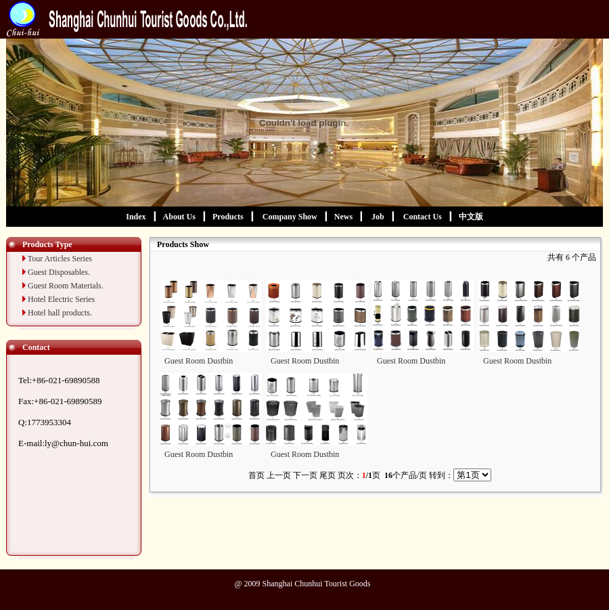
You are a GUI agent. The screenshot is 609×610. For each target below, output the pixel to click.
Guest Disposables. (59, 272)
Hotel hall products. (60, 313)
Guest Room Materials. (66, 285)
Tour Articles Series (60, 258)
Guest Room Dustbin (198, 361)
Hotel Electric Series (61, 299)
